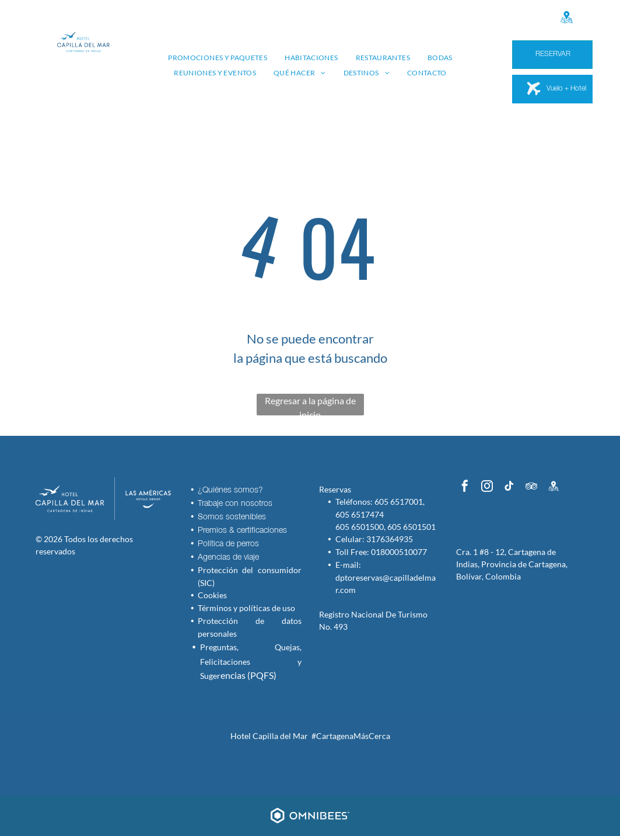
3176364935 (389, 539)
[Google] (566, 18)
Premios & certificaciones (242, 531)
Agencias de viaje (228, 557)
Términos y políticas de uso (246, 608)
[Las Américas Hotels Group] (138, 498)
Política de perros (228, 544)
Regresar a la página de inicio (310, 405)
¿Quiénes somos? (230, 490)
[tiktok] (509, 487)
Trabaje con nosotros (235, 504)
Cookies (212, 595)
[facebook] (465, 487)
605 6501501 (411, 527)
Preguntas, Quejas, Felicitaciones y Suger (250, 661)
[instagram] (487, 487)
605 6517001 (398, 502)
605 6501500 (359, 527)
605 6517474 (359, 514)
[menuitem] (217, 57)
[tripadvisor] (531, 487)
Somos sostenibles (232, 517)
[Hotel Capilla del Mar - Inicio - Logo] (70, 498)
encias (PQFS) (248, 675)
